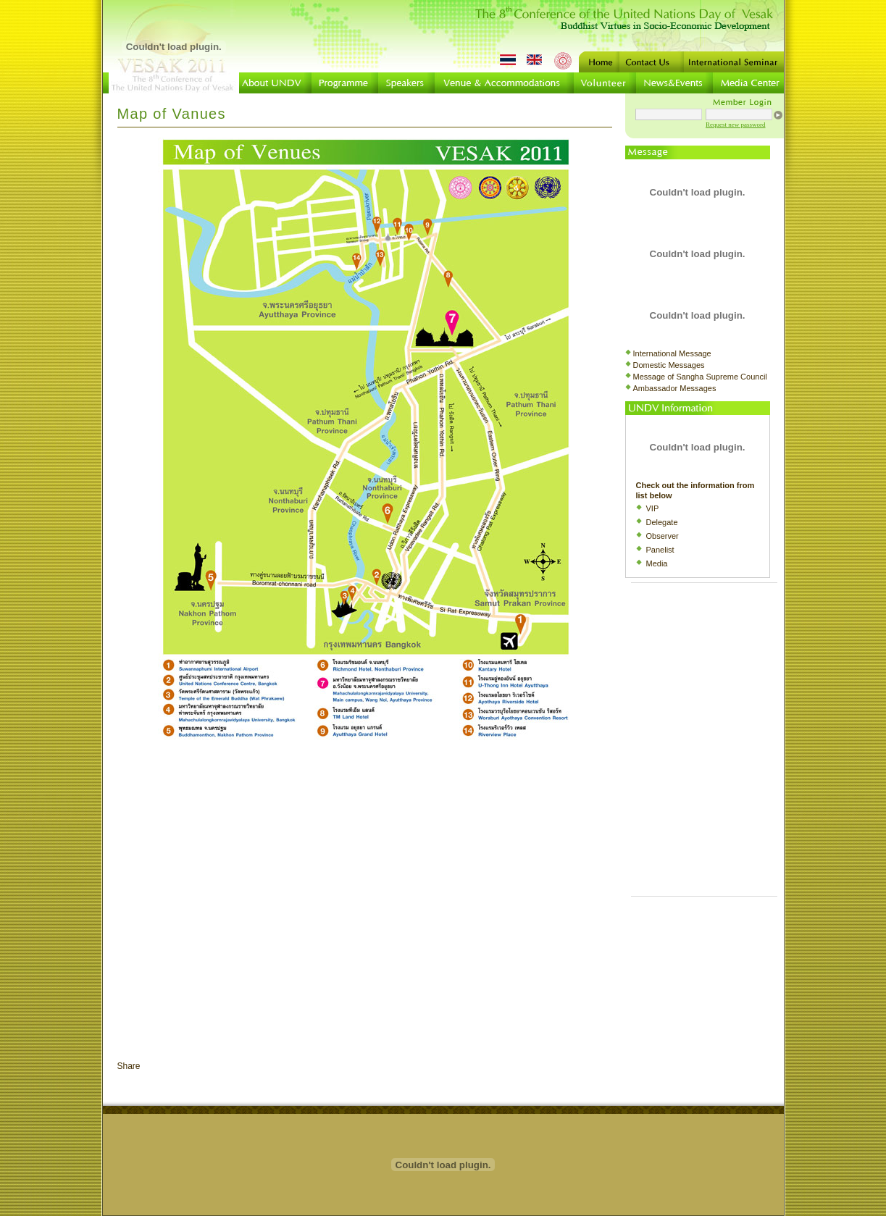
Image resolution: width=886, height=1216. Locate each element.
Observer (662, 536)
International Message (672, 353)
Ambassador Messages (674, 388)
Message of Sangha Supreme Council (700, 376)
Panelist (660, 549)
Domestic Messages (669, 365)
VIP (652, 508)
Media (657, 563)
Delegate (662, 522)
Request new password (736, 124)
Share (129, 1066)
